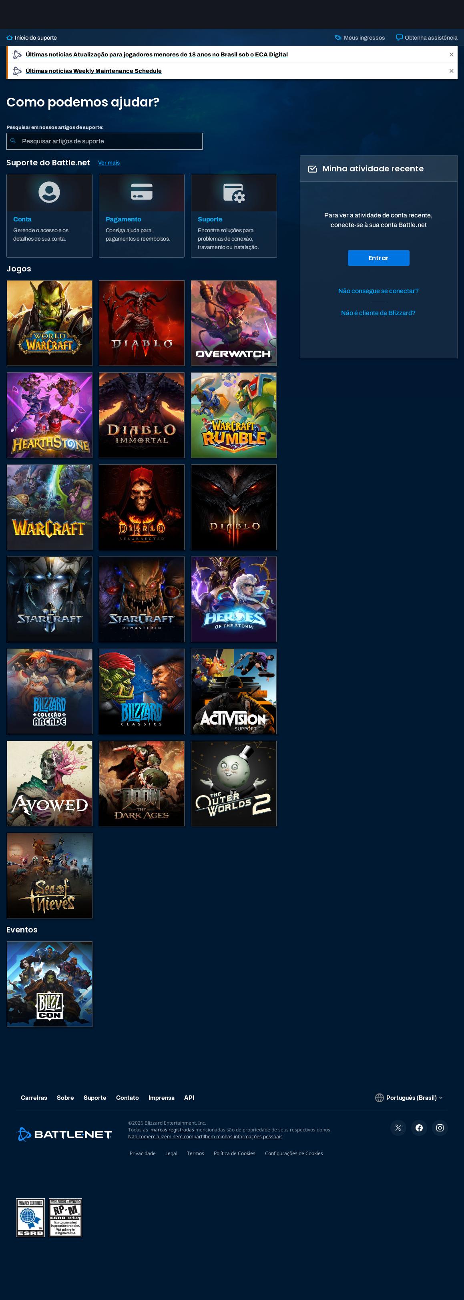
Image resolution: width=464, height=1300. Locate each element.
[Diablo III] (234, 507)
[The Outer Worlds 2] (234, 783)
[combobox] (104, 141)
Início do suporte (31, 37)
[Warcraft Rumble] (234, 415)
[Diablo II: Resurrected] (141, 507)
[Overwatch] (234, 323)
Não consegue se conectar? (378, 290)
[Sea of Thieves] (49, 875)
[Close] (452, 54)
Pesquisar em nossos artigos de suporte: (55, 127)
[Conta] (49, 216)
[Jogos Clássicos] (141, 691)
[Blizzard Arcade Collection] (49, 691)
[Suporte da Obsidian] (49, 783)
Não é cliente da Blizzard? (378, 312)
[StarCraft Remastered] (141, 599)
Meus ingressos (360, 37)
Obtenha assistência (427, 37)
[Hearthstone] (49, 415)
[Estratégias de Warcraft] (49, 507)
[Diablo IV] (141, 323)
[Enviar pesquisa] (12, 141)
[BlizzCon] (49, 984)
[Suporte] (234, 216)
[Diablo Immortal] (141, 415)
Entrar (379, 258)
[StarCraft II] (49, 599)
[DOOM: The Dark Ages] (141, 783)
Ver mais (109, 163)
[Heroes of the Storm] (234, 599)
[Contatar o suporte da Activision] (234, 691)
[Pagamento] (142, 216)
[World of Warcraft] (49, 323)
